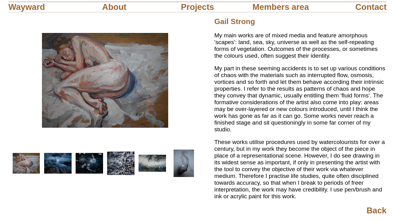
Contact (370, 7)
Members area (280, 7)
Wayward (26, 7)
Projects (197, 7)
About (114, 7)
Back (377, 210)
